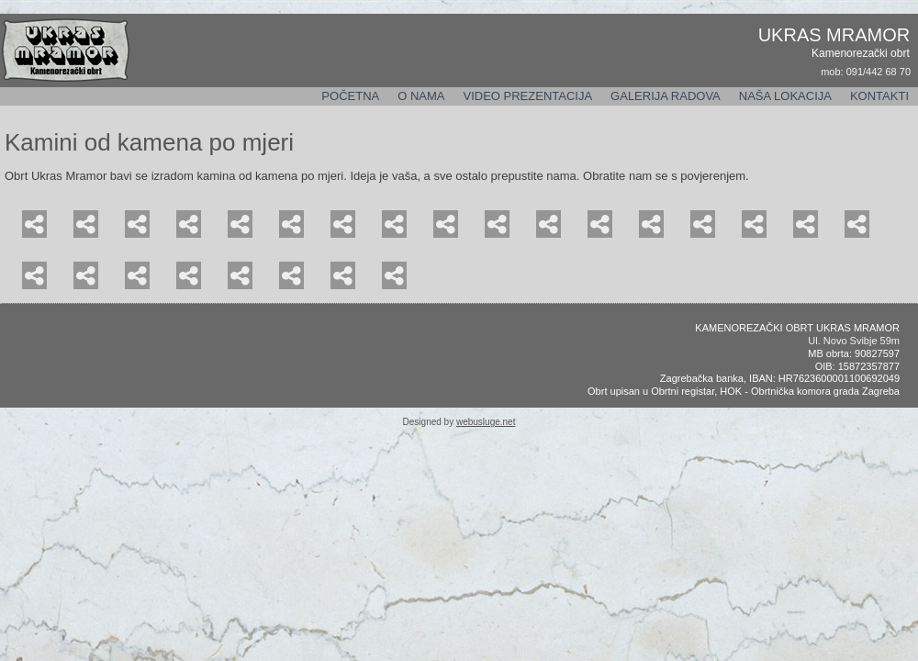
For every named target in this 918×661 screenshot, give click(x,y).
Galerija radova (665, 96)
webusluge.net (486, 422)
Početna (350, 96)
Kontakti (879, 96)
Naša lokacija (785, 96)
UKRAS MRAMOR (834, 35)
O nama (420, 96)
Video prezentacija (527, 96)
